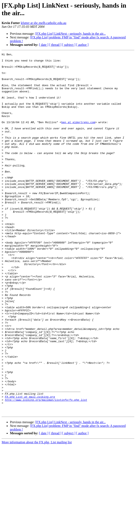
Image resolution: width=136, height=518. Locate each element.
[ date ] (43, 44)
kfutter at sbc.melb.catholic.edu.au (43, 23)
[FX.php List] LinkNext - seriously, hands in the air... (70, 33)
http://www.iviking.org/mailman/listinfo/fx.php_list (46, 469)
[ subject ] (68, 44)
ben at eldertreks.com (78, 136)
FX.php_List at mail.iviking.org (30, 466)
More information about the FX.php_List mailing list (37, 514)
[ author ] (82, 44)
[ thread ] (55, 44)
